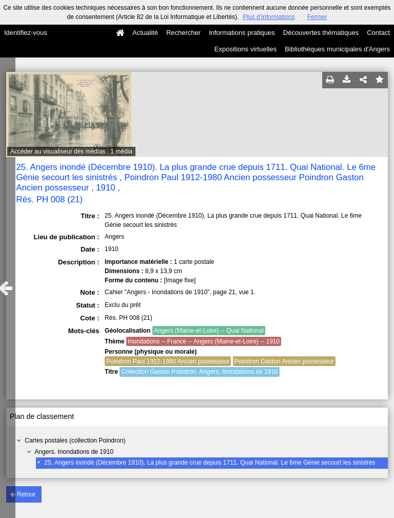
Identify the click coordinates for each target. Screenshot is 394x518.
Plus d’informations (268, 17)
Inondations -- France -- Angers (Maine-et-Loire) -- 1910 (204, 341)
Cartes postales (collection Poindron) (75, 440)
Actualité (145, 32)
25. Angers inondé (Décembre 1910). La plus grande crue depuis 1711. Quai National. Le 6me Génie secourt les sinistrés (210, 462)
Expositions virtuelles (245, 49)
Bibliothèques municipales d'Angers (337, 49)
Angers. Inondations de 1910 (74, 451)
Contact (378, 32)
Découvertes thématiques (321, 32)
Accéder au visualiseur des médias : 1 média (71, 151)
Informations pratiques (242, 32)
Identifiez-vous (25, 32)
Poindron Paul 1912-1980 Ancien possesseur (167, 361)
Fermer (317, 17)
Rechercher (183, 32)
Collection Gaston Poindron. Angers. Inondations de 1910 (199, 371)
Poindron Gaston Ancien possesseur (284, 361)
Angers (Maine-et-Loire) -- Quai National (209, 330)
